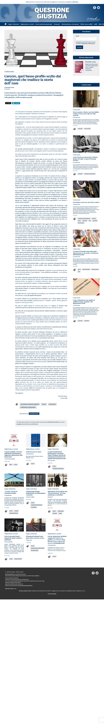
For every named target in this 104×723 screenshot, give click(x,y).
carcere (44, 404)
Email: (77, 36)
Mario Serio (29, 540)
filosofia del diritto (95, 269)
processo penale (87, 128)
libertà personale (34, 550)
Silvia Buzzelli (8, 495)
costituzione (86, 320)
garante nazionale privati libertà (37, 548)
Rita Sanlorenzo (30, 453)
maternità (55, 513)
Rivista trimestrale (86, 57)
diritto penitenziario (14, 513)
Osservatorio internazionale (43, 24)
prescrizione (95, 220)
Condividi (16, 103)
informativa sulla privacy (88, 43)
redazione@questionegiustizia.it (25, 585)
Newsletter (86, 31)
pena (90, 220)
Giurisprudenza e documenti (70, 24)
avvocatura (94, 218)
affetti (11, 464)
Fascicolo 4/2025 (90, 62)
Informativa (75, 2)
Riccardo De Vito (52, 545)
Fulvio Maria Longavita (10, 458)
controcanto (52, 404)
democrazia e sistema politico (89, 173)
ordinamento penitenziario (28, 407)
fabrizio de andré (18, 558)
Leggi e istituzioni (13, 24)
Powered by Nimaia (52, 593)
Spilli (95, 24)
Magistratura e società (27, 24)
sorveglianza (33, 507)
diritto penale (60, 511)
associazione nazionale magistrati (30, 404)
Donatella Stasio (10, 87)
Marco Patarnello (8, 541)
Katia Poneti (50, 497)
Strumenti (57, 24)
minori (60, 513)
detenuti (16, 510)
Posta (8, 103)
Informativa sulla (10, 588)
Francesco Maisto (30, 497)
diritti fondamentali (86, 269)
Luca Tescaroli (52, 460)
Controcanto (86, 85)
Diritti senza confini (86, 24)
